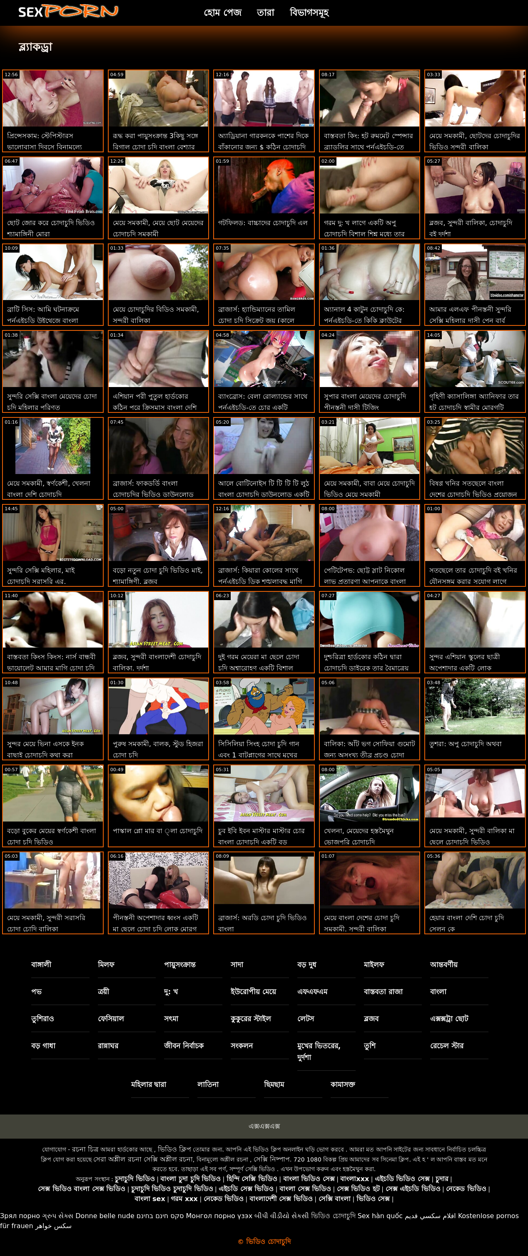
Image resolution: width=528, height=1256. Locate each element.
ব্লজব (371, 1019)
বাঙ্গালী (41, 965)
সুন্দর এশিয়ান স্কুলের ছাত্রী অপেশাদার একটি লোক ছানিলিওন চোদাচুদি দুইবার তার (471, 668)
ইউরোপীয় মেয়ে (253, 992)
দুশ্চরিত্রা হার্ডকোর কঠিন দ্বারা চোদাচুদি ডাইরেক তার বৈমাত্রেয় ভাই (366, 668)
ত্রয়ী (103, 992)
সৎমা (171, 1019)
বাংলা (438, 992)
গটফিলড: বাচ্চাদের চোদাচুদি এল (263, 223)
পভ (36, 992)
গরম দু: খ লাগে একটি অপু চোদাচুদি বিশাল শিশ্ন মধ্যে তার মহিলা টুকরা (364, 234)
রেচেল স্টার (446, 1046)
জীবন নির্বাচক (184, 1046)
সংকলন (242, 1046)
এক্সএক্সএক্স (264, 1126)
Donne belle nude (104, 1216)
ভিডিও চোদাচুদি (333, 1216)
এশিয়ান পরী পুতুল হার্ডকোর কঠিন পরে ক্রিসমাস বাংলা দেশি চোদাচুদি (155, 407)
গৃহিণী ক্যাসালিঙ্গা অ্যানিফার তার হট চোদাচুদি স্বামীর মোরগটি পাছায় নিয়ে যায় (473, 407)
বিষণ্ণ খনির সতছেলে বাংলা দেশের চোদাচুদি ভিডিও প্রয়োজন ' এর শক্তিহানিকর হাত (473, 494)
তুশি (370, 1046)
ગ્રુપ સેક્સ (57, 1216)
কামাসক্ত (343, 1084)
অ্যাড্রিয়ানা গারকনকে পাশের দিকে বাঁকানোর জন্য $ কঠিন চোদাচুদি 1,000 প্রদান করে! (263, 147)
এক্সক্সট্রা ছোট (449, 1019)
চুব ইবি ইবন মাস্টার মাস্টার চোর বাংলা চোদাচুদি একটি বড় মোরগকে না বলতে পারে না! (261, 842)
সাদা (237, 965)
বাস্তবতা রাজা (383, 992)
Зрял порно (20, 1216)
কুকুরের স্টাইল (251, 1019)
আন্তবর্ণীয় (444, 965)
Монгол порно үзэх (219, 1216)
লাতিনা (208, 1084)
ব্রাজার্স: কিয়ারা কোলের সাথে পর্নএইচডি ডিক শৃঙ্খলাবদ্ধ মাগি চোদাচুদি (260, 581)
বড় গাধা (43, 1046)
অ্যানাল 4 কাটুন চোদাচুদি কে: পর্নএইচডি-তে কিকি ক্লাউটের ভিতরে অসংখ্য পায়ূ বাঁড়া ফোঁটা (366, 320)
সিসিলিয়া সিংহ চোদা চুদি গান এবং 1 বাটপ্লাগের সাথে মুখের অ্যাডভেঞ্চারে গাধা (258, 755)
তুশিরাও (42, 1019)
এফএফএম (312, 992)
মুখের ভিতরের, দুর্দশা (319, 1052)
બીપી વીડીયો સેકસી (281, 1216)
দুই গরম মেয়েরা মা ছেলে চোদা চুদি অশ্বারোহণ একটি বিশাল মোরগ (258, 668)
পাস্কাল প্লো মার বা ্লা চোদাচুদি (157, 831)
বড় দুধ (306, 965)
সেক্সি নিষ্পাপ (272, 1159)
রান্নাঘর (108, 1046)
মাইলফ (374, 965)
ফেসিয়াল (111, 1019)
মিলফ (106, 965)
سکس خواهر (53, 1226)
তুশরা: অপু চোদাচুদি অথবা (465, 744)
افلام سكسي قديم (430, 1216)
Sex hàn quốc (380, 1216)
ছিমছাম (274, 1084)
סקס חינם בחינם (160, 1216)
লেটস (305, 1019)
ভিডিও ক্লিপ (174, 1149)
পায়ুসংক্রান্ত (180, 965)
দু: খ (171, 992)
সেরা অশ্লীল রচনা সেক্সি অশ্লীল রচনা (142, 1159)
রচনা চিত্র (85, 1149)
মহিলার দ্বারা (149, 1084)
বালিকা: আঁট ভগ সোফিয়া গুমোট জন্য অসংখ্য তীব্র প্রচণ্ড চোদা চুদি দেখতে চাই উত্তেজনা (369, 755)
